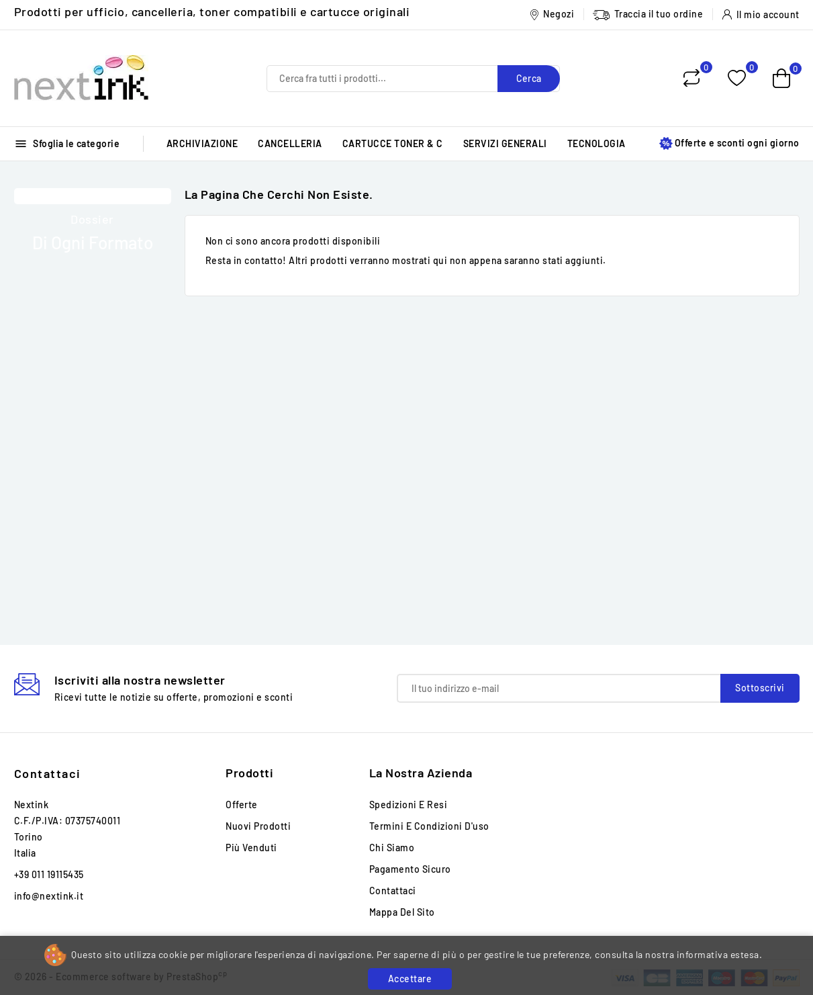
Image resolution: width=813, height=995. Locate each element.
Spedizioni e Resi (408, 804)
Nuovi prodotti (258, 826)
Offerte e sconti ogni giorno (729, 143)
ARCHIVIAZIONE (202, 143)
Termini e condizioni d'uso (429, 826)
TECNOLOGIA (596, 143)
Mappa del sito (402, 912)
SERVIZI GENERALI (505, 143)
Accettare (410, 978)
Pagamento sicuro (410, 869)
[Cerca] (413, 78)
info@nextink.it (49, 896)
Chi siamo (392, 847)
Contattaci (47, 773)
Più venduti (251, 847)
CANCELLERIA (290, 143)
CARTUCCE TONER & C (392, 143)
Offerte (242, 804)
